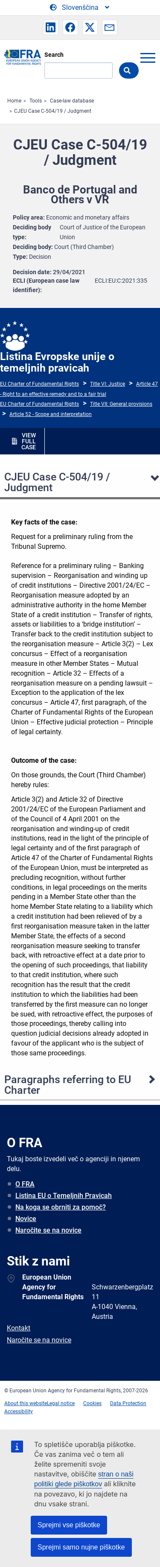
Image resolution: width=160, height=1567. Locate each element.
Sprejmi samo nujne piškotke (81, 1547)
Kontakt (18, 1328)
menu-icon (148, 58)
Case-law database (72, 101)
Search (54, 54)
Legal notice (61, 1403)
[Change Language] (80, 7)
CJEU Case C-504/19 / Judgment (52, 111)
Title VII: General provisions (121, 404)
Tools (35, 101)
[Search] (78, 70)
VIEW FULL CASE (28, 441)
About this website (25, 1403)
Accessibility (18, 1412)
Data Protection (128, 1403)
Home (14, 101)
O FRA (25, 1184)
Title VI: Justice (107, 384)
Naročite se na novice (48, 1230)
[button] (50, 27)
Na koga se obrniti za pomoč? (60, 1207)
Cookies (92, 1403)
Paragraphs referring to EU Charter (67, 1084)
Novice (25, 1219)
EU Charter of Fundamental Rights (39, 384)
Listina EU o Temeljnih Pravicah (63, 1196)
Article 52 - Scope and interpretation (50, 414)
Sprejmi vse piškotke (69, 1525)
